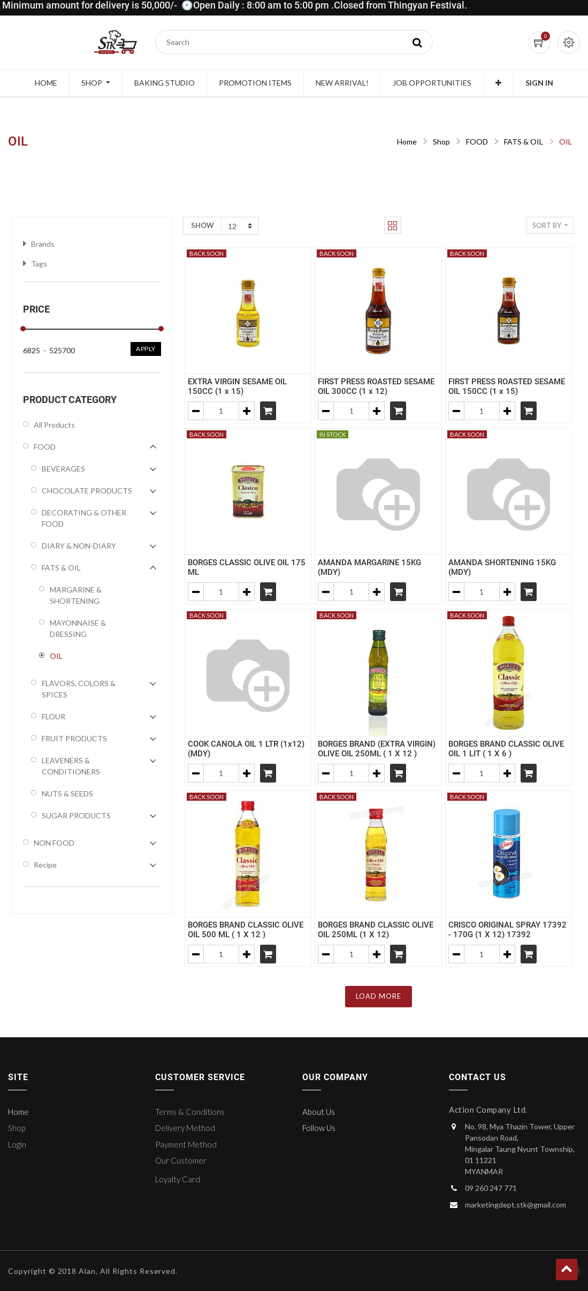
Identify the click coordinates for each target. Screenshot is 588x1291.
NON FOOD (54, 842)
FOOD (477, 141)
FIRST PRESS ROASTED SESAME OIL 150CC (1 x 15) (506, 386)
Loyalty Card (177, 1179)
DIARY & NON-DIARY (79, 545)
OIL (565, 141)
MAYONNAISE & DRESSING (78, 628)
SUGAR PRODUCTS (76, 815)
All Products (54, 424)
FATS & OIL (523, 141)
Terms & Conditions (190, 1112)
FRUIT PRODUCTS (74, 738)
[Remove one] (196, 410)
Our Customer (181, 1160)
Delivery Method (185, 1128)
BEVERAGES (63, 468)
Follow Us (318, 1128)
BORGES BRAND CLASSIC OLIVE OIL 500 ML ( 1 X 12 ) (245, 929)
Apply (146, 349)
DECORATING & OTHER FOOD (84, 518)
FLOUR (53, 716)
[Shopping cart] (268, 410)
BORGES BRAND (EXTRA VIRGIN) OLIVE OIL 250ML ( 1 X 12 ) (377, 748)
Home (407, 141)
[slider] (23, 328)
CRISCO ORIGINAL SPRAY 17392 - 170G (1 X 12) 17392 (507, 929)
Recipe (45, 864)
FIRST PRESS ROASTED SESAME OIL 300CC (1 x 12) (376, 386)
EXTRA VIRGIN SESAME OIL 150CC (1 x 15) (237, 386)
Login (17, 1144)
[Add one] (247, 410)
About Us (318, 1112)
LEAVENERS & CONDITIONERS (71, 766)
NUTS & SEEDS (67, 793)
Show (202, 225)
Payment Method (186, 1144)
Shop (441, 141)
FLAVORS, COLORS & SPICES (79, 689)
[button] (498, 83)
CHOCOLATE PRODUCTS (87, 490)
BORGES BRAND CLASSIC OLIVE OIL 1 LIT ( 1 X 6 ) (506, 748)
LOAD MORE (378, 996)
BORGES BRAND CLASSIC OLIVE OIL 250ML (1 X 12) (375, 929)
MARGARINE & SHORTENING (76, 595)
